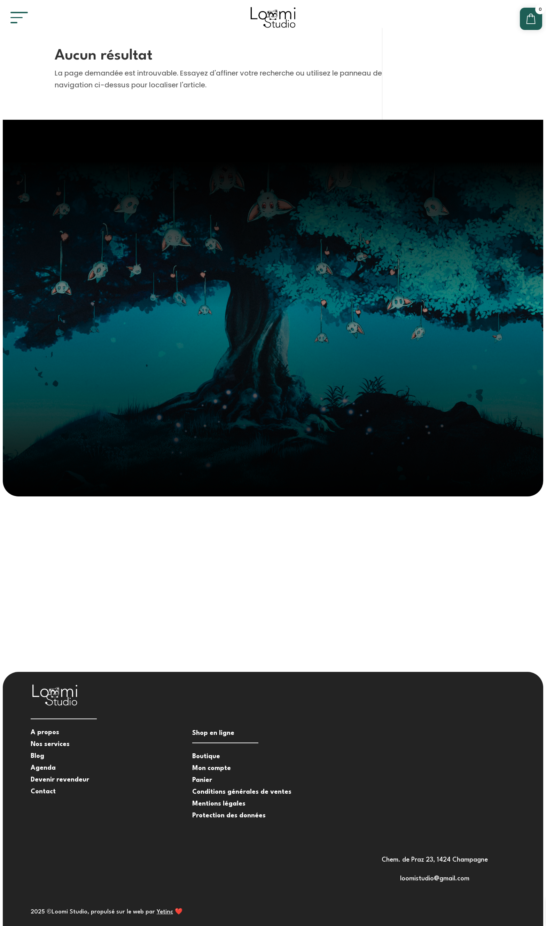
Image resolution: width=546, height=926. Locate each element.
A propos (45, 732)
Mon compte (211, 768)
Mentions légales (218, 804)
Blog (37, 756)
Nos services (50, 744)
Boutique (206, 756)
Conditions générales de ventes (241, 792)
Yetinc (165, 912)
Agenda (43, 768)
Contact (43, 791)
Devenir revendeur (60, 780)
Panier (202, 780)
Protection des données (229, 816)
